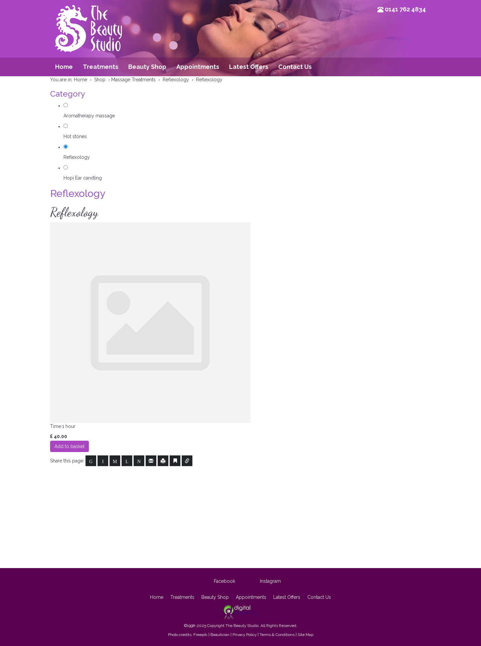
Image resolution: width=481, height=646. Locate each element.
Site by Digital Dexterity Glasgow (240, 612)
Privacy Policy (244, 634)
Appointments (197, 66)
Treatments (100, 66)
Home (64, 66)
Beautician (219, 634)
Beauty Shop (147, 66)
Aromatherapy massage (89, 115)
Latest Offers (248, 66)
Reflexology (76, 157)
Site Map (305, 634)
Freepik (200, 634)
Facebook (224, 581)
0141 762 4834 (405, 9)
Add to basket (69, 446)
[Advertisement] (240, 516)
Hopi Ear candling (82, 178)
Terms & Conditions (277, 634)
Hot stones (75, 136)
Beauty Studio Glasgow (88, 38)
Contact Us (295, 66)
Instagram (270, 581)
